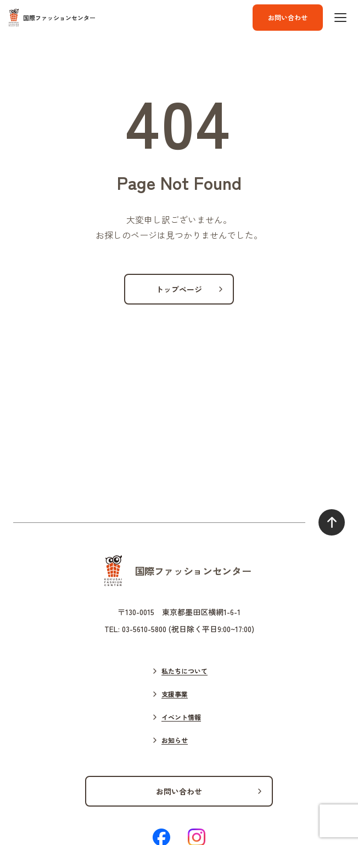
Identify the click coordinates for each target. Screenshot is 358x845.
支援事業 (174, 693)
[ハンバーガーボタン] (340, 17)
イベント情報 (181, 717)
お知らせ (174, 740)
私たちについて (184, 670)
